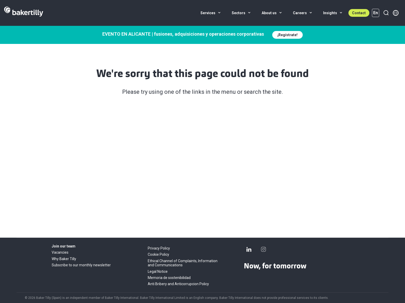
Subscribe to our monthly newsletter (81, 265)
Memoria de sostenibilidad (169, 278)
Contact (359, 13)
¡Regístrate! (287, 35)
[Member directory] (396, 13)
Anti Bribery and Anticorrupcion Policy (178, 284)
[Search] (386, 13)
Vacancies (60, 252)
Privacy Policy (159, 248)
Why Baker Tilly (64, 259)
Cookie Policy (158, 254)
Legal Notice (158, 271)
